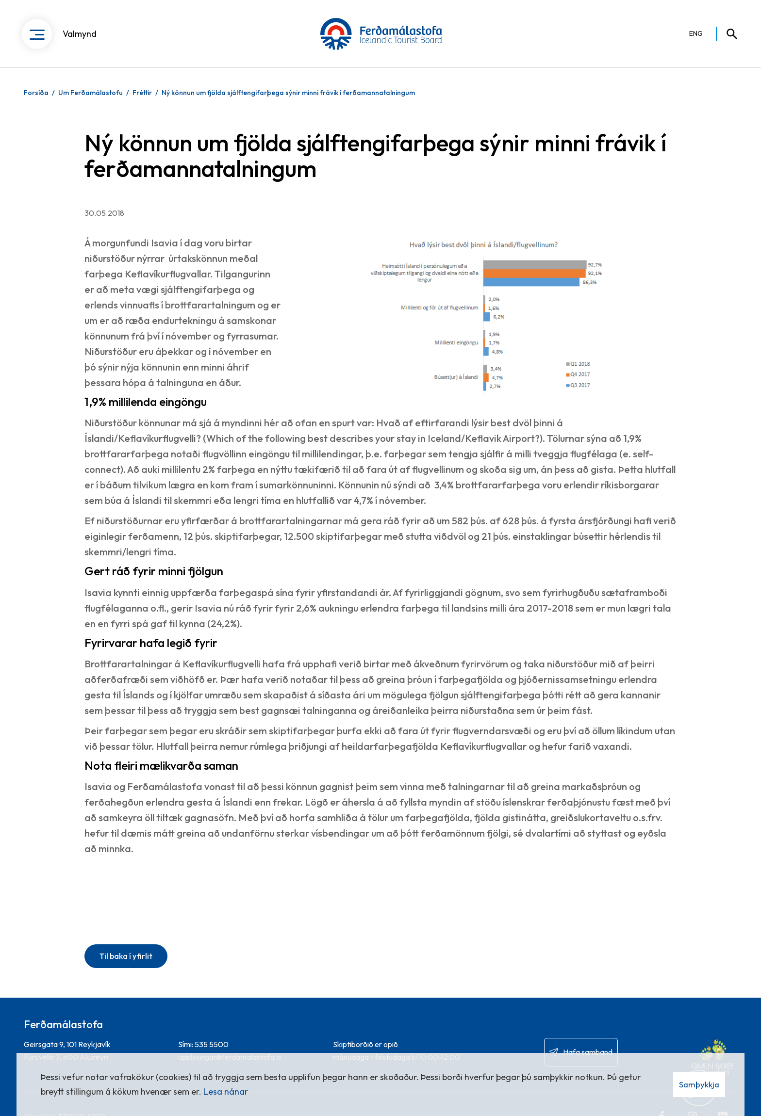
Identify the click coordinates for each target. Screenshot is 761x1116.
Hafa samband (587, 1052)
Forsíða (36, 92)
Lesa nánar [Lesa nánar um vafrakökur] (225, 1091)
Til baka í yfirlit (125, 956)
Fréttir (142, 92)
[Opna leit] (727, 34)
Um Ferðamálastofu (90, 92)
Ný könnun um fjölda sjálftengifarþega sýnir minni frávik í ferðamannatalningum (288, 92)
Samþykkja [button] (699, 1084)
